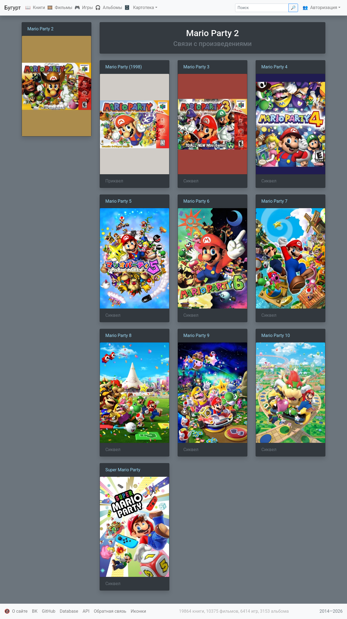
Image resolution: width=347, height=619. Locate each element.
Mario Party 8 (118, 335)
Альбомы (112, 7)
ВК (34, 611)
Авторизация (323, 7)
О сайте (20, 611)
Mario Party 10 (275, 335)
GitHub (48, 611)
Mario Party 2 (40, 28)
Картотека (143, 7)
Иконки (138, 611)
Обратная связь (110, 611)
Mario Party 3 (196, 66)
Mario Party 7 (274, 201)
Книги (39, 7)
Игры (87, 7)
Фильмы (63, 7)
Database (69, 611)
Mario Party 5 (118, 201)
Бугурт (12, 7)
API (86, 611)
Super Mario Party (122, 469)
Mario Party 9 (196, 335)
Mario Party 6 (196, 201)
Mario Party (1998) (123, 66)
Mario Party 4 (274, 66)
